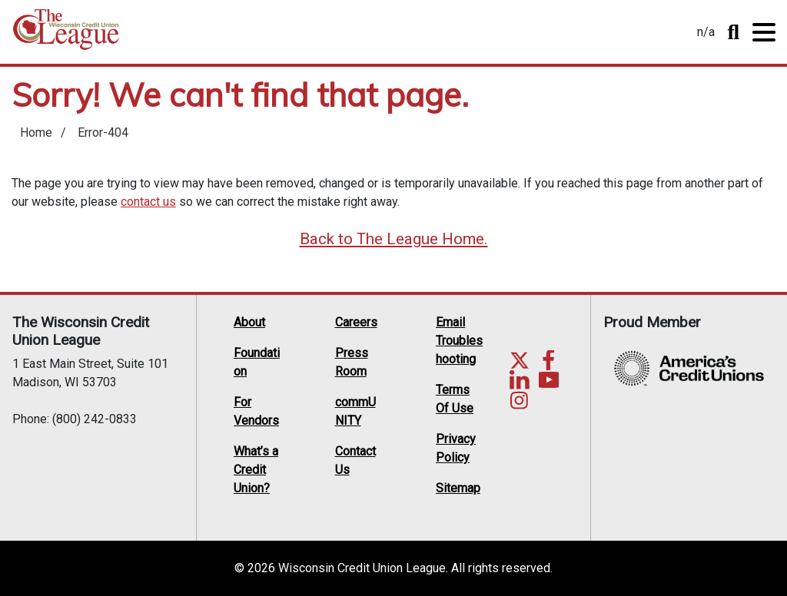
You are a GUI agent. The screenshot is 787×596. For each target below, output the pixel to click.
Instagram (520, 400)
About (249, 322)
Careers (356, 322)
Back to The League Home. (394, 239)
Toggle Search (733, 32)
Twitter (520, 360)
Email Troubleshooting (459, 340)
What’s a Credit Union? (256, 469)
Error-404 (103, 132)
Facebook (549, 360)
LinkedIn (520, 380)
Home (66, 35)
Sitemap (458, 488)
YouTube (549, 380)
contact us (148, 201)
